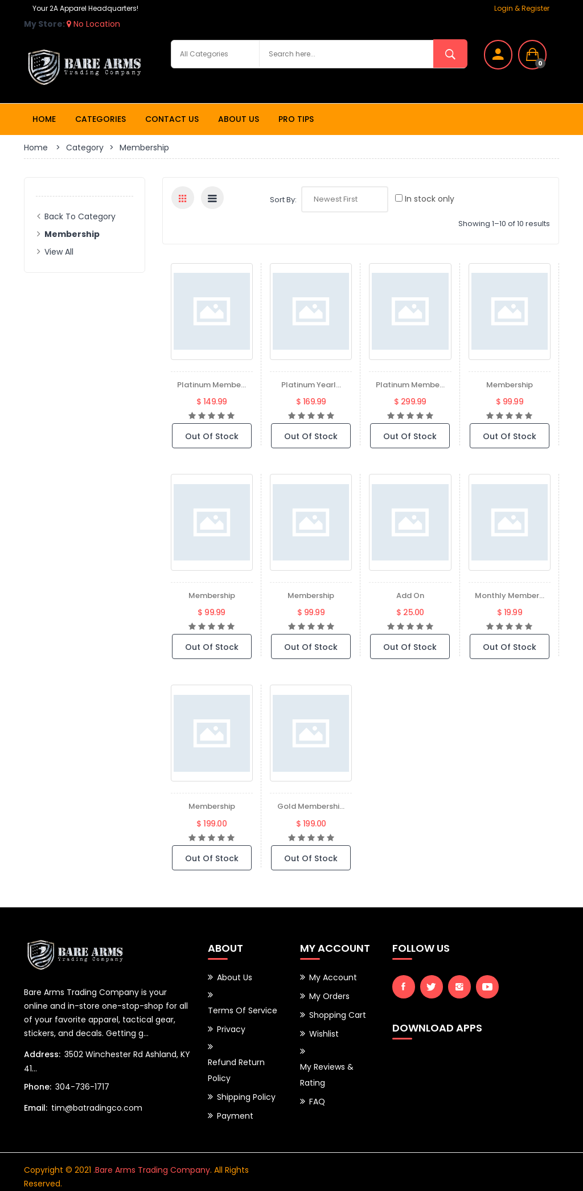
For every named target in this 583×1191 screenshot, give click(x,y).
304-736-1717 (82, 1085)
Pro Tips (296, 119)
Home (44, 119)
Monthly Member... (509, 595)
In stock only (424, 198)
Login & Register (521, 8)
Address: (42, 1054)
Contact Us (172, 119)
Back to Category (80, 216)
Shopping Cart (337, 1010)
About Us (238, 119)
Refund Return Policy (236, 1062)
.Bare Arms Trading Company (151, 1160)
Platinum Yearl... (311, 384)
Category (85, 147)
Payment (235, 1104)
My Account (333, 976)
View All (58, 251)
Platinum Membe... (212, 384)
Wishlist (324, 1027)
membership (310, 595)
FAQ (317, 1089)
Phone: (37, 1085)
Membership (509, 384)
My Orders (329, 993)
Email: (35, 1105)
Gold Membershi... (311, 806)
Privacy (231, 1024)
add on (410, 595)
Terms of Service (242, 1007)
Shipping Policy (246, 1086)
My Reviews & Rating (327, 1065)
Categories (100, 119)
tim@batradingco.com (96, 1105)
